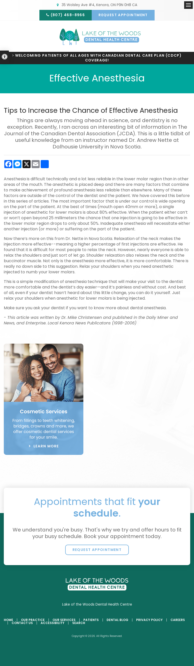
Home (8, 620)
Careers (178, 620)
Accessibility (52, 623)
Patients (91, 620)
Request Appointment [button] (123, 14)
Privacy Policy (149, 620)
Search (78, 623)
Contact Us (22, 623)
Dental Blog (117, 620)
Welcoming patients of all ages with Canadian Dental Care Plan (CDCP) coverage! (98, 58)
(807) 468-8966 (67, 14)
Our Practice (33, 620)
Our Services (64, 620)
